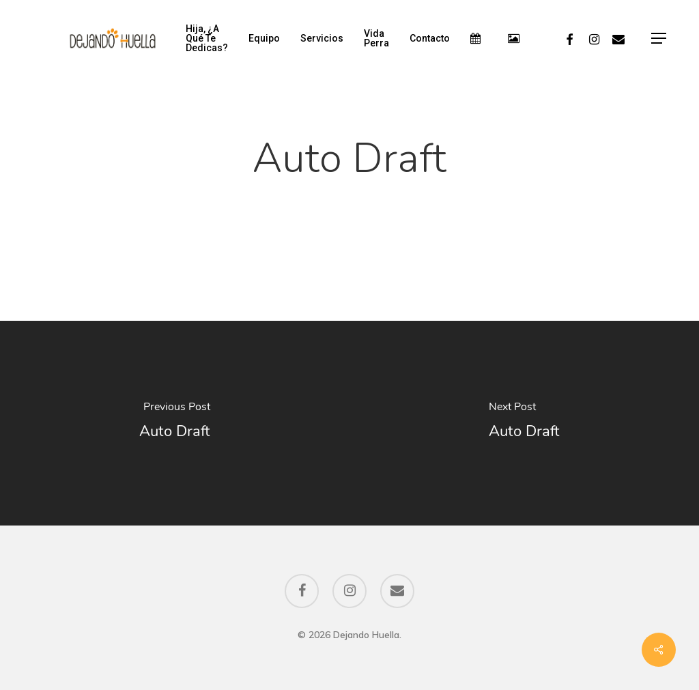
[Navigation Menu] (659, 38)
